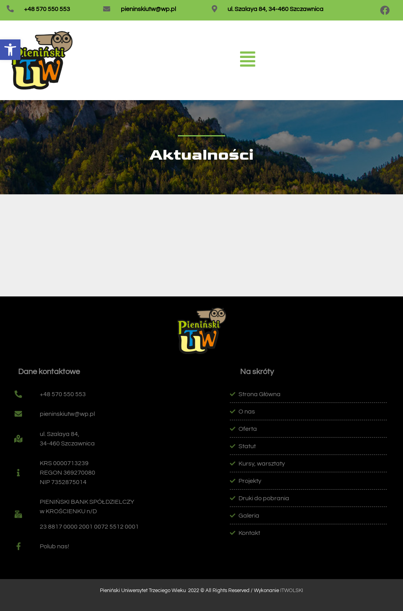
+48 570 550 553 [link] (47, 9)
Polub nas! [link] (54, 546)
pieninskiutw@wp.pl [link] (148, 9)
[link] (10, 49)
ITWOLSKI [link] (291, 590)
